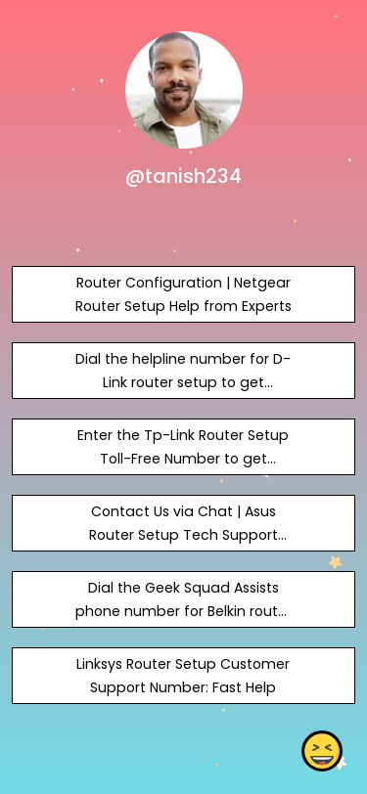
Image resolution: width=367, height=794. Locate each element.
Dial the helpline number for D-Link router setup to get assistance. (183, 382)
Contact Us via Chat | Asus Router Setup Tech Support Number (183, 535)
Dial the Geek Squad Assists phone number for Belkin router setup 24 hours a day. (183, 611)
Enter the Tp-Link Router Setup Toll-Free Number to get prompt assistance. (183, 458)
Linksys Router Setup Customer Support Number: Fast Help (183, 675)
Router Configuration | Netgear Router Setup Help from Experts (183, 294)
